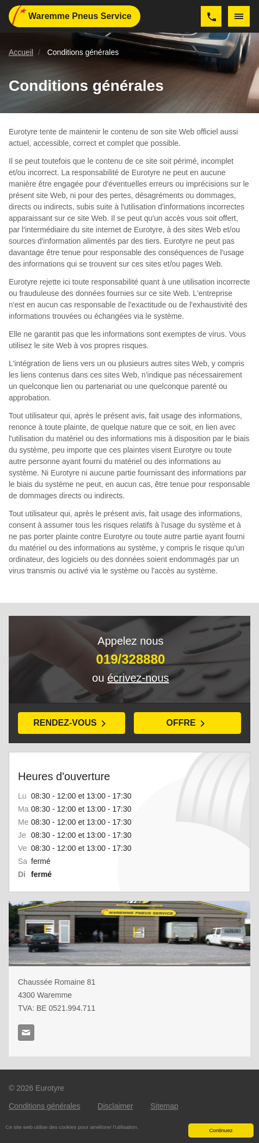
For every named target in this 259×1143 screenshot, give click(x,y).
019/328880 (211, 16)
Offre (180, 722)
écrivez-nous (138, 678)
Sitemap (164, 1106)
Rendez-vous (64, 722)
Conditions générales (45, 1106)
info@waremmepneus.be (26, 1032)
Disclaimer (115, 1106)
